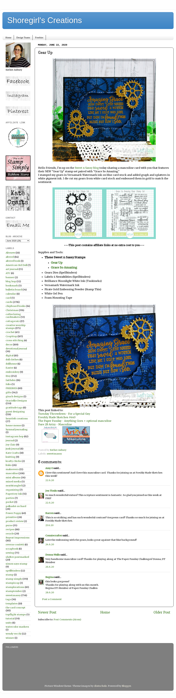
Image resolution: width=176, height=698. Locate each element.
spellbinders (13, 570)
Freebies (39, 37)
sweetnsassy (54, 453)
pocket (10, 502)
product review (14, 521)
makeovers (12, 469)
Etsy (8, 376)
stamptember (14, 591)
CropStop (11, 336)
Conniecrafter (53, 535)
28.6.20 (49, 592)
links (8, 465)
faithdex (11, 380)
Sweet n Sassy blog (87, 167)
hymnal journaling (17, 429)
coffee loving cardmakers (13, 315)
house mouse (13, 425)
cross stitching (15, 340)
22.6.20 (49, 480)
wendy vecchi (13, 633)
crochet (10, 332)
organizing (12, 489)
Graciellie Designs (16, 400)
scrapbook (12, 548)
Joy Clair (11, 444)
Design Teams (23, 37)
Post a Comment (52, 599)
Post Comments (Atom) (67, 619)
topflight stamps (16, 614)
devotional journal (16, 348)
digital (9, 355)
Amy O (49, 468)
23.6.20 (49, 525)
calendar (11, 293)
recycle (10, 533)
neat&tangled (14, 485)
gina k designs (14, 396)
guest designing (15, 411)
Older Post (162, 612)
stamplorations (15, 587)
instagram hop (15, 436)
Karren (49, 513)
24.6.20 (49, 544)
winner (10, 637)
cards (9, 302)
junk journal (13, 448)
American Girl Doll (16, 265)
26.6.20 (49, 566)
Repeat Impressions (18, 537)
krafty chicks (13, 461)
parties (10, 498)
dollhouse (11, 363)
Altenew (10, 252)
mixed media (13, 481)
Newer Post (47, 612)
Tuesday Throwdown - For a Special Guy (64, 413)
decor (9, 344)
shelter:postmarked (17, 557)
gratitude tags (14, 407)
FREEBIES (11, 388)
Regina (49, 577)
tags (8, 599)
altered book (13, 260)
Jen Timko (51, 490)
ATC (8, 273)
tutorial (10, 618)
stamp (9, 574)
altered (10, 256)
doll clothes (12, 359)
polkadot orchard (16, 506)
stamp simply (14, 578)
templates (12, 603)
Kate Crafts (12, 452)
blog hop (11, 281)
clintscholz (100, 685)
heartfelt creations (17, 418)
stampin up (12, 582)
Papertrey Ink (14, 493)
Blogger (126, 685)
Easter (9, 367)
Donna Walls (52, 554)
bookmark (12, 285)
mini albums (13, 477)
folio (8, 384)
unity (9, 622)
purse (9, 525)
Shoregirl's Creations (44, 20)
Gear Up (56, 262)
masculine (12, 473)
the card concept (15, 607)
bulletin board (14, 289)
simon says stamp (16, 563)
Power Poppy (13, 513)
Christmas (12, 310)
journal (10, 440)
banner (10, 277)
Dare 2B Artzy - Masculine (55, 424)
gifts (8, 392)
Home (8, 37)
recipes (10, 529)
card (8, 297)
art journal (12, 269)
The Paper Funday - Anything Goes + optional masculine (74, 420)
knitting (11, 456)
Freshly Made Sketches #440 (57, 417)
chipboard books (16, 306)
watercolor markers (17, 626)
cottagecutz (13, 321)
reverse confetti (15, 544)
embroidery (12, 372)
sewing (10, 552)
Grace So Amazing (64, 267)
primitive (11, 517)
